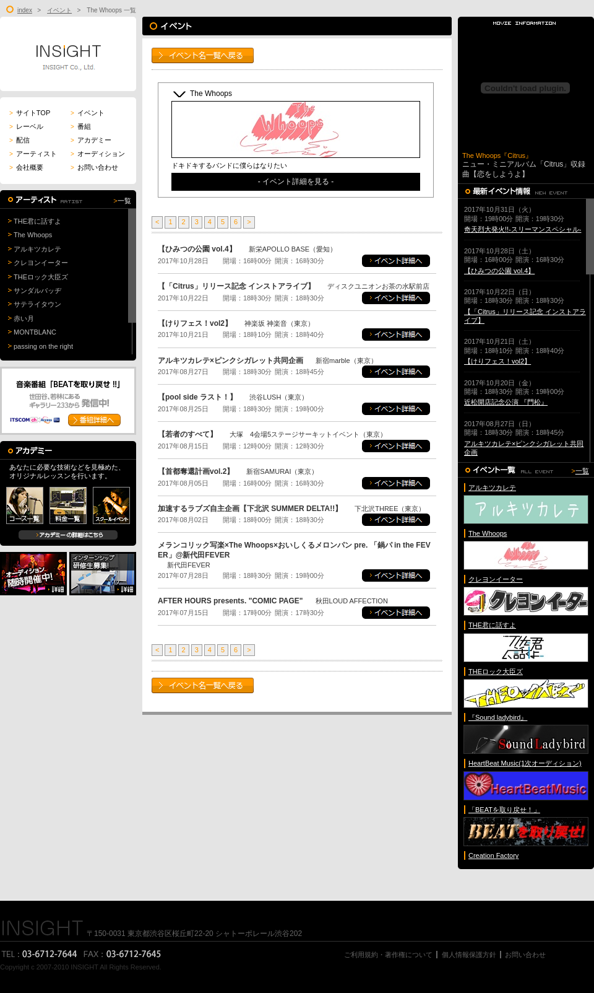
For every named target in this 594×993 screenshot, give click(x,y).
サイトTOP (29, 112)
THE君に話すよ (37, 221)
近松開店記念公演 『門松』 (506, 402)
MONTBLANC (35, 332)
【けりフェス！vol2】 (497, 361)
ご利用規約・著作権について (388, 954)
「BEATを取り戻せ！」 (504, 809)
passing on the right (43, 346)
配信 (19, 140)
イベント (59, 10)
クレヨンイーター (41, 262)
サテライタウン (37, 304)
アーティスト (33, 153)
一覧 (124, 200)
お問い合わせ (94, 167)
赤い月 (24, 318)
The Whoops (33, 234)
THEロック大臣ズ (41, 277)
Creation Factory (493, 855)
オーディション (98, 153)
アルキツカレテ (37, 249)
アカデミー (91, 140)
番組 (81, 126)
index (24, 10)
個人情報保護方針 (469, 954)
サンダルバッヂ (37, 290)
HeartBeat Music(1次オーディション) (525, 763)
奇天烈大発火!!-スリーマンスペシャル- (522, 229)
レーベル (26, 126)
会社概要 (26, 167)
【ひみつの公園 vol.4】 (499, 270)
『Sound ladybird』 (497, 717)
